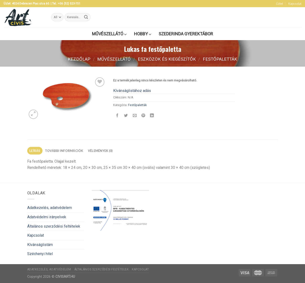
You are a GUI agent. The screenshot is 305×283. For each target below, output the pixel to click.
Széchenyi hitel (40, 253)
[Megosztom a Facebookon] (117, 116)
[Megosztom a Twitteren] (126, 116)
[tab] (35, 151)
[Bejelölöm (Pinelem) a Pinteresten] (143, 116)
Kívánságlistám (40, 244)
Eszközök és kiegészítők (167, 59)
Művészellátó (114, 59)
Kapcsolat (294, 3)
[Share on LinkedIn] (152, 116)
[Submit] (86, 17)
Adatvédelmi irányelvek (46, 217)
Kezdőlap (79, 59)
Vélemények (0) (100, 151)
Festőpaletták (220, 59)
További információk (64, 151)
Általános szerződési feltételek (53, 226)
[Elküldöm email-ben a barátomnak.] (135, 116)
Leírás (34, 151)
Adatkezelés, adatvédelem (49, 207)
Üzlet (279, 3)
